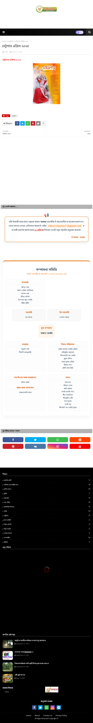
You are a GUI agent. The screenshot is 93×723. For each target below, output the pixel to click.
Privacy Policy (61, 715)
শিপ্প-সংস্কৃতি (47, 529)
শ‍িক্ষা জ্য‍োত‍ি (47, 524)
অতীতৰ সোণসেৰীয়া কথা (47, 485)
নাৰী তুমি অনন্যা (20, 675)
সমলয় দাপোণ (47, 533)
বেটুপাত (10, 41)
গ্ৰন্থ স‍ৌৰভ (47, 502)
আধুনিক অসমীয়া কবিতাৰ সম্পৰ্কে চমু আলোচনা (30, 641)
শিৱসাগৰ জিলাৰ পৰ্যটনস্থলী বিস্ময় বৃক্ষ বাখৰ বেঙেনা (32, 663)
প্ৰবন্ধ (47, 511)
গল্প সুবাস (47, 498)
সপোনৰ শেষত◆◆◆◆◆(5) (24, 652)
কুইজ (47, 493)
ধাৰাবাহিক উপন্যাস (47, 507)
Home (4, 41)
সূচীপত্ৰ (47, 542)
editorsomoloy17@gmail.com (64, 226)
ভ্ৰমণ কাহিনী (47, 520)
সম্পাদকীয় (47, 537)
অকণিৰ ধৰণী (47, 480)
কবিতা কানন (47, 489)
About (37, 715)
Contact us (47, 715)
